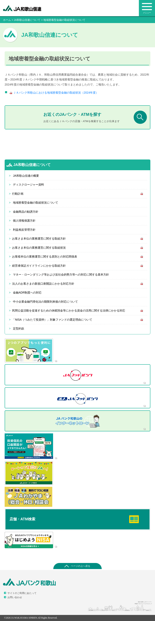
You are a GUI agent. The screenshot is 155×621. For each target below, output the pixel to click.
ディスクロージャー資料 (28, 184)
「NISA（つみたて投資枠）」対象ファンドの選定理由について (52, 319)
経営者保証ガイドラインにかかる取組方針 (39, 265)
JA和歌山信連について (27, 20)
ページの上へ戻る (80, 566)
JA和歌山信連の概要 (26, 175)
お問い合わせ (14, 597)
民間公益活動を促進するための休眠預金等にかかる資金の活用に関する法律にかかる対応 (68, 310)
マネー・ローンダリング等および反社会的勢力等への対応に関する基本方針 (61, 274)
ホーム (7, 20)
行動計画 (17, 193)
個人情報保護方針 (24, 220)
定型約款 (18, 328)
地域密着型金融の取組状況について (35, 202)
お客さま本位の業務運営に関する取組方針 (39, 238)
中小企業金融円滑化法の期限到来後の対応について (45, 301)
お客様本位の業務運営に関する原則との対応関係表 (44, 256)
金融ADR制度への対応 (27, 292)
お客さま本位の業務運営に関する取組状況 (39, 247)
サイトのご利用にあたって (22, 593)
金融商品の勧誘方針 (25, 211)
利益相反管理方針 (24, 229)
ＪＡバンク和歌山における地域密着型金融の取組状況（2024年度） (55, 92)
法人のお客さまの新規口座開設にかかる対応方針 (43, 283)
